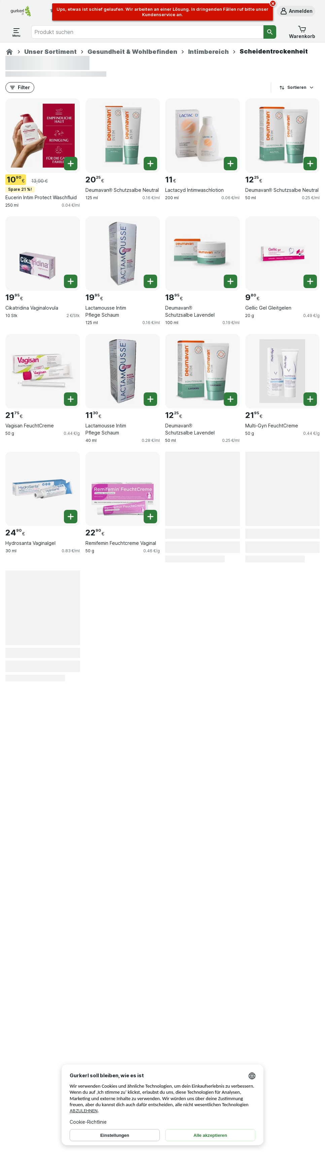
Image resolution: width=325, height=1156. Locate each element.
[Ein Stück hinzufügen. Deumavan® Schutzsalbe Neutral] (150, 163)
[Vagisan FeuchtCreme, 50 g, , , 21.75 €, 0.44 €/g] (42, 371)
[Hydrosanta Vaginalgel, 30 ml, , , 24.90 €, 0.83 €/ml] (42, 489)
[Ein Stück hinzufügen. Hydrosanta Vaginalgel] (70, 516)
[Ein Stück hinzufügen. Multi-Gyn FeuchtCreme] (310, 399)
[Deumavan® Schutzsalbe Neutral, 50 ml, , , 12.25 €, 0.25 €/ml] (282, 135)
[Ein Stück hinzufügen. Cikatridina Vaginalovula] (70, 281)
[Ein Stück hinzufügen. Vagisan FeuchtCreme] (70, 399)
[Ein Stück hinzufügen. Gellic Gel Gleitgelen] (310, 281)
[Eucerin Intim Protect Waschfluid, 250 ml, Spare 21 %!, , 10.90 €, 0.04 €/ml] (42, 135)
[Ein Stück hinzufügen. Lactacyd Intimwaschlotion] (230, 163)
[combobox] (147, 32)
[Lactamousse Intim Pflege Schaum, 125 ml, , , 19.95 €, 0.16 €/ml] (122, 253)
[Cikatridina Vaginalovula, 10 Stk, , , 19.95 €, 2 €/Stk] (42, 253)
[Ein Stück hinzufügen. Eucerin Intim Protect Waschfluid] (70, 163)
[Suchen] (269, 32)
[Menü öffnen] (16, 32)
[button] (296, 11)
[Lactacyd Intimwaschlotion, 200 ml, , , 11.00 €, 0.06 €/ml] (202, 135)
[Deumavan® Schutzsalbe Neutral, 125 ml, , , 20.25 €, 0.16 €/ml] (122, 135)
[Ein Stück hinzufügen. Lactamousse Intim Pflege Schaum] (150, 281)
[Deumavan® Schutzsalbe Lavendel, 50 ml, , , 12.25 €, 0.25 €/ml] (202, 371)
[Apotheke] (9, 52)
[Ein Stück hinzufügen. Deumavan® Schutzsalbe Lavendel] (230, 281)
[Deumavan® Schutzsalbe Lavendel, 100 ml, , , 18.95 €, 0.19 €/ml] (202, 253)
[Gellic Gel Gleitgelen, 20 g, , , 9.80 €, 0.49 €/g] (282, 253)
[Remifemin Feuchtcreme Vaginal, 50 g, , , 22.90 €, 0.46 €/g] (122, 489)
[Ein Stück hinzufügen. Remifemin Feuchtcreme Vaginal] (150, 516)
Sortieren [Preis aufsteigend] (296, 87)
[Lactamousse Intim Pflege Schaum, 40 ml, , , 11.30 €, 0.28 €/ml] (122, 371)
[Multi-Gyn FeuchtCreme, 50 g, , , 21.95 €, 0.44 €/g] (282, 371)
